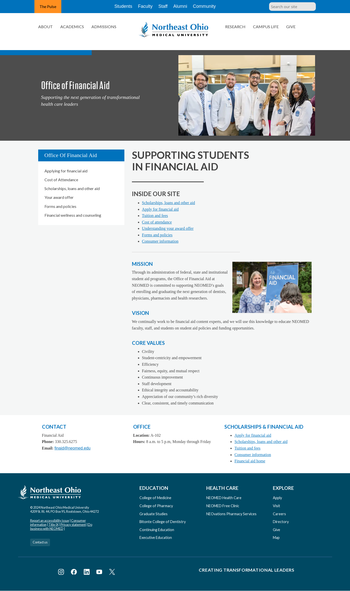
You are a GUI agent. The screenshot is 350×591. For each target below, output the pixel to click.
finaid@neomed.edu (72, 448)
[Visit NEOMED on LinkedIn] (87, 573)
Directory (281, 522)
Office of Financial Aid (70, 155)
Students (119, 6)
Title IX (53, 525)
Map (276, 537)
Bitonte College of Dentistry (162, 522)
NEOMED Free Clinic (222, 506)
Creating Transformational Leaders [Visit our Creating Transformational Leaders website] (246, 570)
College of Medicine (155, 498)
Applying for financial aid (65, 170)
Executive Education (155, 537)
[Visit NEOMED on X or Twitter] (112, 573)
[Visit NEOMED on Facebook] (74, 573)
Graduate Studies (153, 514)
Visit (276, 506)
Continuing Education (156, 530)
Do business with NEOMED (61, 527)
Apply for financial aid (160, 209)
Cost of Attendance (61, 179)
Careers (279, 514)
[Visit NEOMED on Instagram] (62, 573)
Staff (164, 6)
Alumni (183, 6)
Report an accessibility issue (49, 521)
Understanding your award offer (167, 228)
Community (208, 6)
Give (290, 26)
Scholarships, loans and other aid (72, 188)
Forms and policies (60, 206)
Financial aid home (249, 461)
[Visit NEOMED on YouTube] (100, 573)
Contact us (40, 542)
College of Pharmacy (156, 506)
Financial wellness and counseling (72, 215)
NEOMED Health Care (223, 498)
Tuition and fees (155, 215)
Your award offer (59, 197)
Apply (277, 498)
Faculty (143, 6)
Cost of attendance (157, 222)
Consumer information (160, 241)
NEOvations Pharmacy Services (231, 514)
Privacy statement (73, 525)
